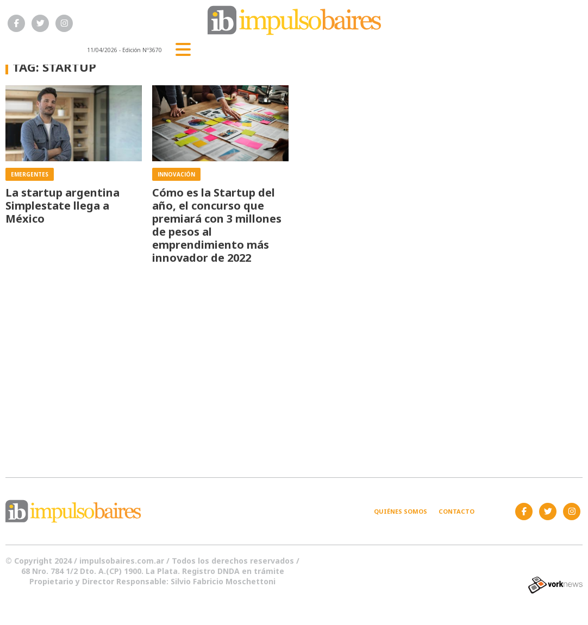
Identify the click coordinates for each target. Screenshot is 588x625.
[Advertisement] (294, 364)
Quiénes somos (400, 511)
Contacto (456, 511)
